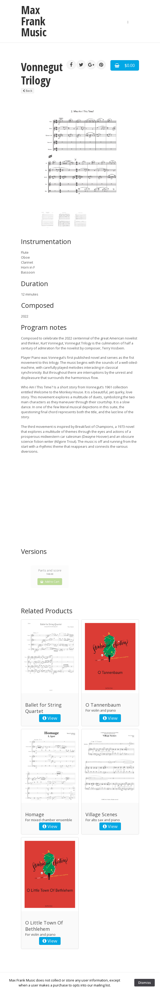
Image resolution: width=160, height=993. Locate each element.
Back (27, 91)
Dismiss (144, 982)
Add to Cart (50, 579)
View (49, 718)
